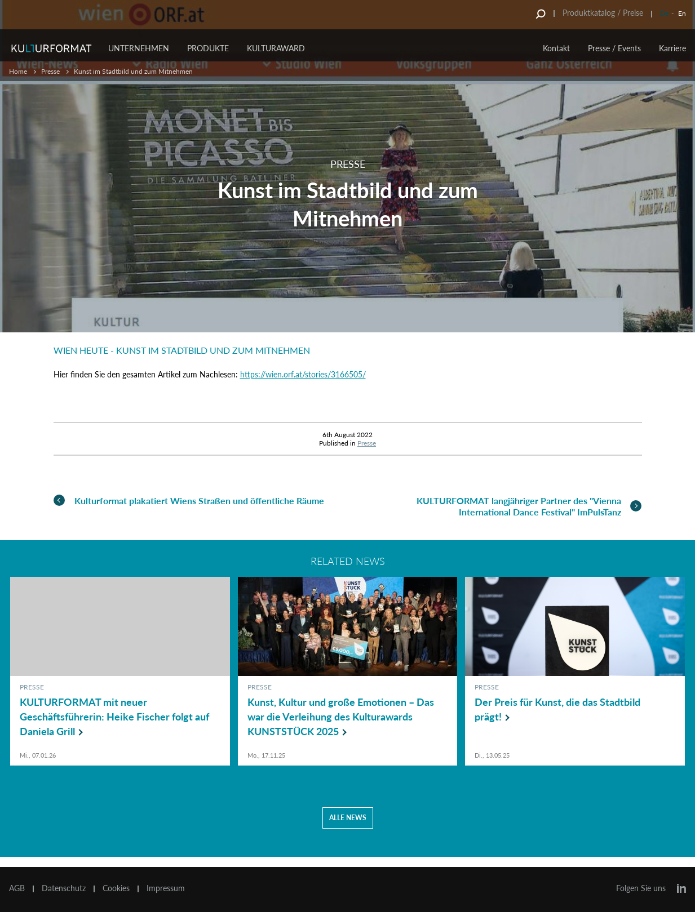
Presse (50, 71)
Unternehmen (138, 48)
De (664, 13)
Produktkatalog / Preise (603, 12)
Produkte (208, 48)
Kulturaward (276, 48)
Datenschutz (64, 888)
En (682, 13)
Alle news (347, 828)
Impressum (166, 888)
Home (18, 71)
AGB (17, 888)
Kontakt (556, 48)
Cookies (116, 888)
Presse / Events (614, 48)
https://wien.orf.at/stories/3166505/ (303, 374)
